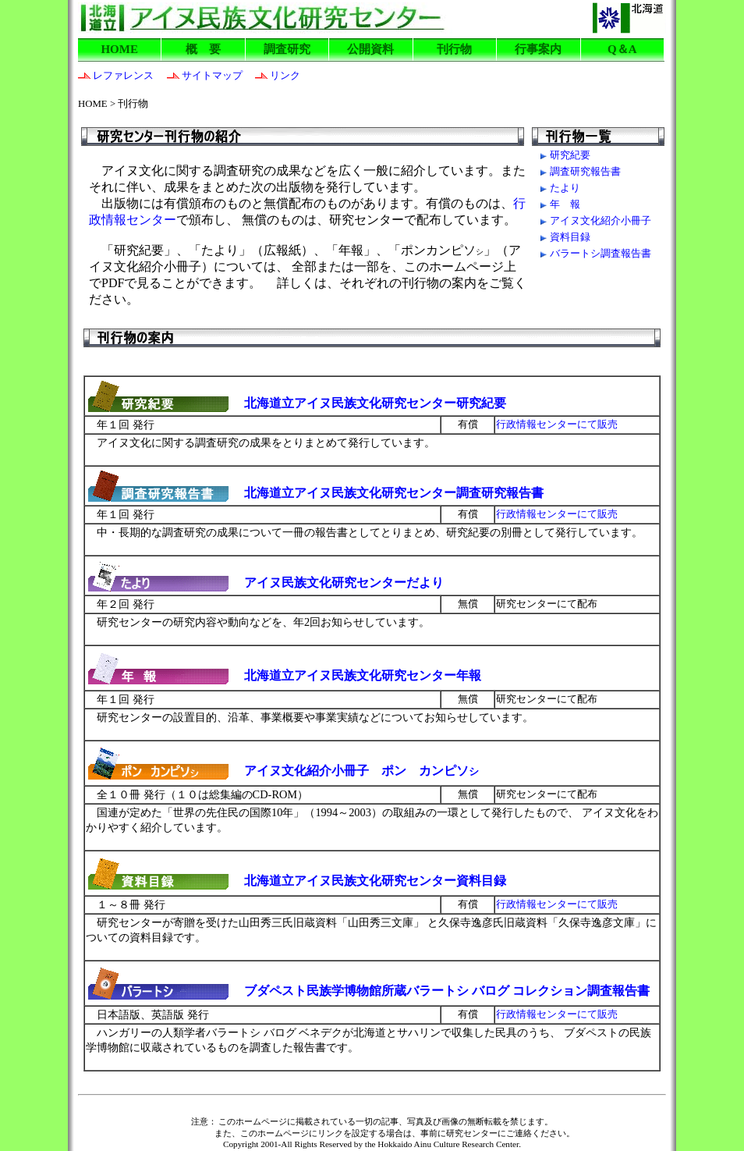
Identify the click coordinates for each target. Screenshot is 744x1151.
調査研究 (287, 49)
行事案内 (538, 49)
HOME (119, 49)
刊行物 (454, 49)
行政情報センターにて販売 (557, 904)
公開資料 (370, 49)
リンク (272, 75)
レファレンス (116, 75)
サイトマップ (200, 75)
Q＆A (622, 49)
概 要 (203, 49)
